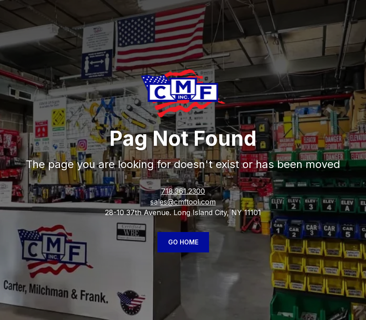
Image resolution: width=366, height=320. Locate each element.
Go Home (183, 242)
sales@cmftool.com (183, 201)
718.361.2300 (183, 191)
